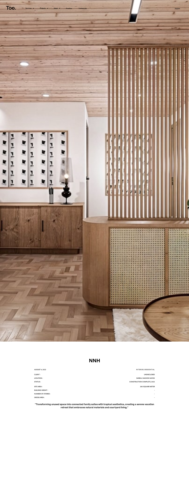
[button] (29, 8)
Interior (140, 369)
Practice (69, 8)
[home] (13, 8)
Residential (149, 369)
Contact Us (83, 8)
